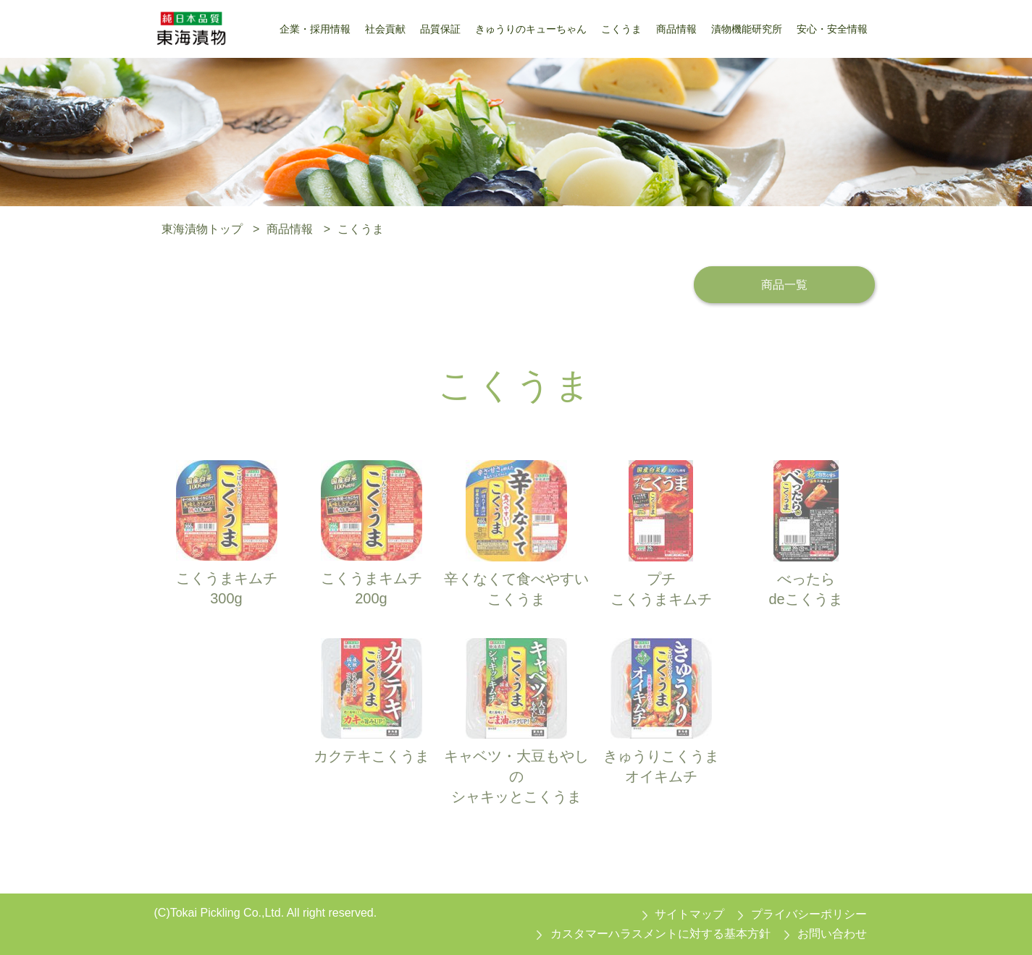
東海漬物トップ (202, 229)
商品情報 (290, 229)
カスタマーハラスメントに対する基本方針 (660, 934)
